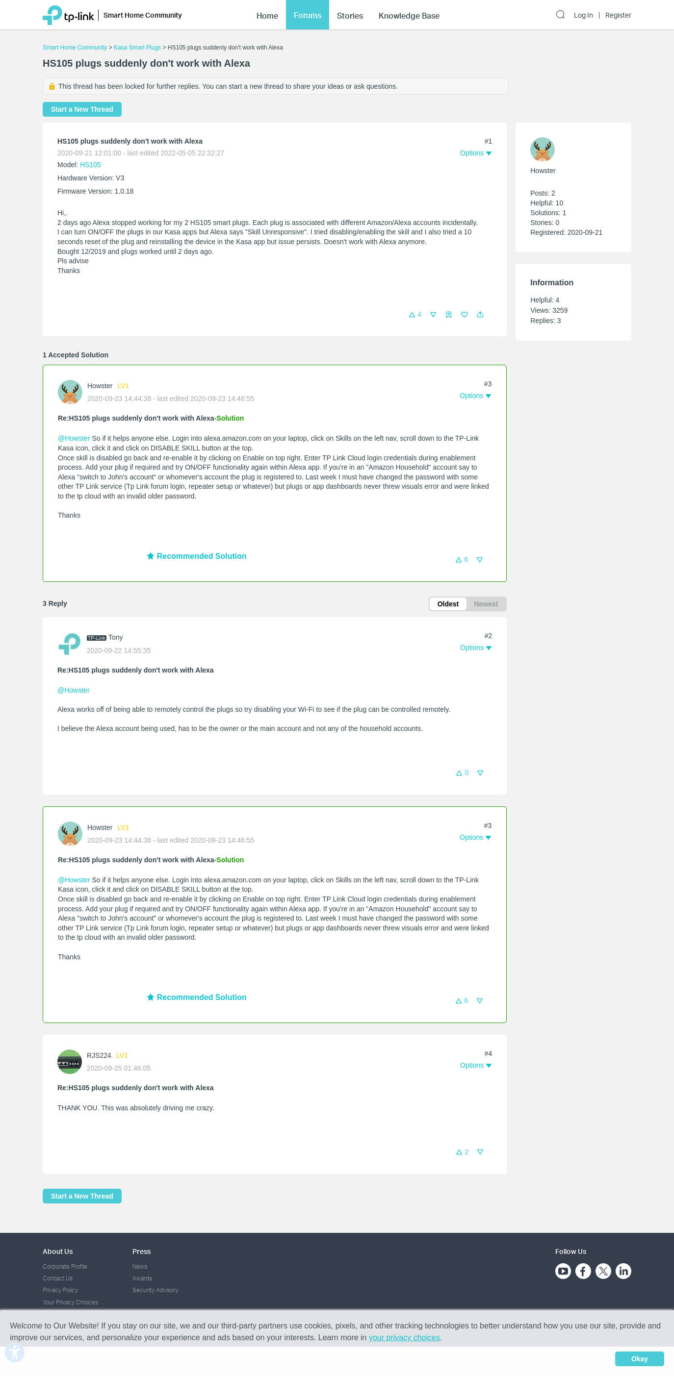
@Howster (74, 438)
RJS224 (99, 1055)
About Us (58, 1251)
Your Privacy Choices (70, 1302)
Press (141, 1251)
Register (618, 13)
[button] (480, 315)
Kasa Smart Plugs (137, 47)
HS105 (90, 165)
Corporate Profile (65, 1266)
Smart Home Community (75, 47)
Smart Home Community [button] (143, 13)
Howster (99, 386)
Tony (115, 637)
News (139, 1266)
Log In (583, 13)
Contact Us (58, 1278)
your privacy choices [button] (404, 1337)
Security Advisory (155, 1290)
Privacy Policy (60, 1290)
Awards (142, 1278)
